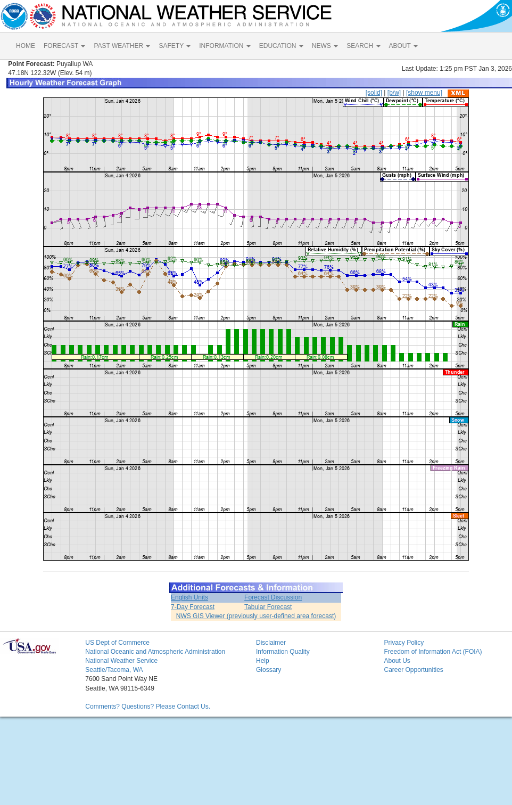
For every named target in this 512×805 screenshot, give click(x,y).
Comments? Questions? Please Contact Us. (147, 706)
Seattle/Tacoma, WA (114, 669)
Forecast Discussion (273, 597)
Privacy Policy (404, 642)
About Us (397, 660)
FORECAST (64, 46)
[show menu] (424, 92)
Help (262, 660)
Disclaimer (271, 642)
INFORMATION (224, 46)
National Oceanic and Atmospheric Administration (155, 651)
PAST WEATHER (122, 46)
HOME (25, 46)
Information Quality (283, 651)
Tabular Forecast (268, 607)
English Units (189, 597)
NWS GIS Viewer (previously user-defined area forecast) (256, 616)
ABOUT (403, 46)
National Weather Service (121, 660)
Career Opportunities (413, 669)
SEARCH (363, 46)
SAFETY (175, 46)
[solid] (374, 92)
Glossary (268, 669)
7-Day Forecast (192, 607)
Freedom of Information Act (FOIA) (433, 651)
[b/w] (394, 92)
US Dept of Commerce (117, 642)
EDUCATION (281, 46)
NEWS (325, 46)
